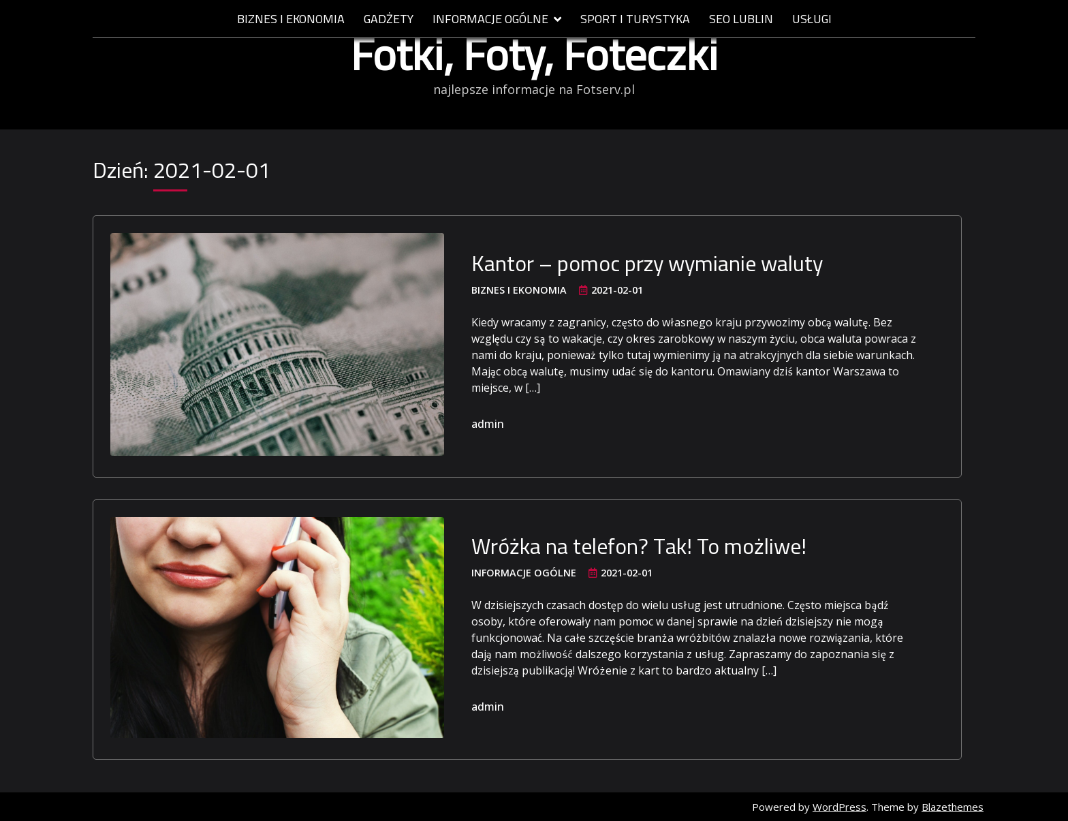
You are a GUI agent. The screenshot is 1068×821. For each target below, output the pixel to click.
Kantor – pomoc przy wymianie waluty (647, 263)
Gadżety (388, 20)
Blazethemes (953, 807)
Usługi (812, 20)
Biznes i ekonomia (291, 20)
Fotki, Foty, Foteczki (534, 53)
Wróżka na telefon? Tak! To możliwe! (638, 545)
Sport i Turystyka (635, 20)
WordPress (839, 807)
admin (487, 423)
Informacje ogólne (490, 20)
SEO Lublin (741, 20)
